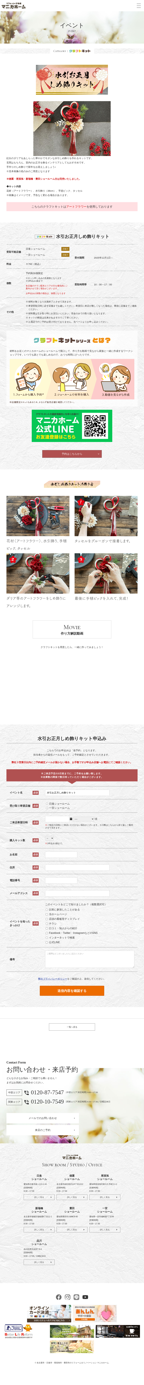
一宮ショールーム (59, 811)
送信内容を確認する (72, 997)
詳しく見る (39, 1206)
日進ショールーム (59, 807)
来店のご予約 (42, 1139)
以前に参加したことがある (64, 913)
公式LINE (54, 945)
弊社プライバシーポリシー (52, 984)
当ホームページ (57, 917)
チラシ (52, 927)
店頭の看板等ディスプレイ (64, 922)
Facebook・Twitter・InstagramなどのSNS (73, 936)
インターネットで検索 (61, 941)
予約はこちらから (72, 455)
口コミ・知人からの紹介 (62, 931)
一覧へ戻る (72, 1034)
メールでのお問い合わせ (43, 1127)
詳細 (65, 249)
